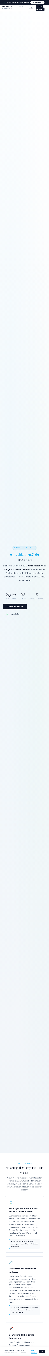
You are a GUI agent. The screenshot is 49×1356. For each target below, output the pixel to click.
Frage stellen (13, 614)
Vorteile (31, 8)
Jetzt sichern (39, 8)
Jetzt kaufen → (37, 2)
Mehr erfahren (34, 1352)
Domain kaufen (15, 606)
